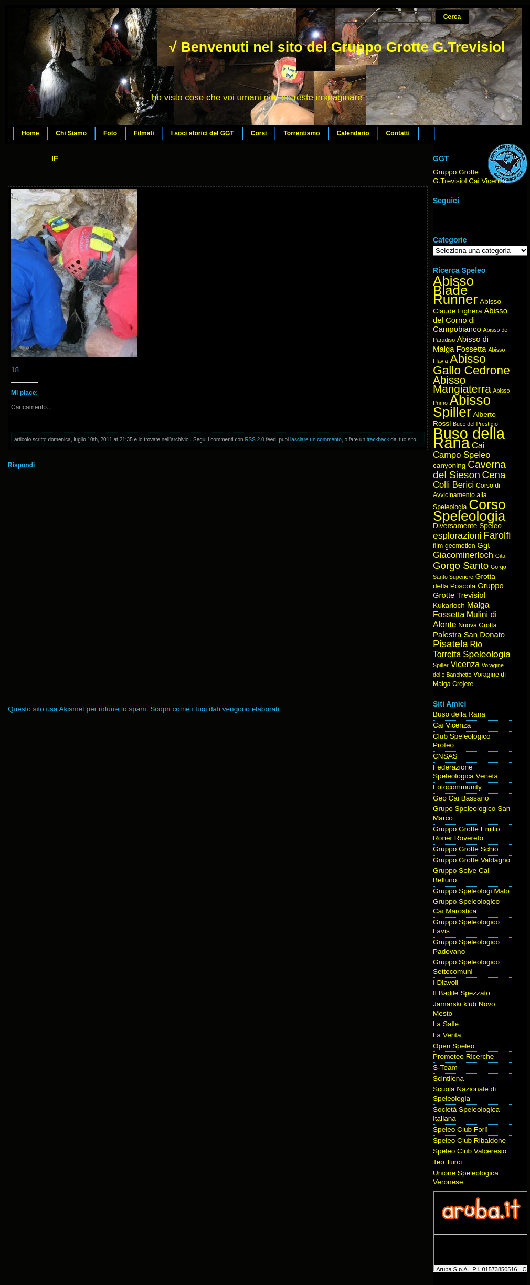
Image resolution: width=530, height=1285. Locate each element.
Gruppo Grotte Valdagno (471, 860)
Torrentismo (301, 133)
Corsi (259, 133)
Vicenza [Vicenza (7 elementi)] (465, 664)
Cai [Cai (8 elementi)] (478, 445)
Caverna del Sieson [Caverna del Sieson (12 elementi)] (469, 469)
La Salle (446, 1024)
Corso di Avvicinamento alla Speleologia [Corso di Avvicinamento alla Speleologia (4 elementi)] (466, 496)
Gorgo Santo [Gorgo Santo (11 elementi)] (461, 565)
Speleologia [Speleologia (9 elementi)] (487, 654)
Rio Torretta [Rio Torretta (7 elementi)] (457, 649)
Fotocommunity (457, 787)
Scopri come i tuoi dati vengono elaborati (214, 709)
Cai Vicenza (452, 725)
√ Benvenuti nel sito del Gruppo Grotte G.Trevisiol (337, 47)
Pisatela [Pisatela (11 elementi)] (450, 643)
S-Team (445, 1067)
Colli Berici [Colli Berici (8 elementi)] (453, 485)
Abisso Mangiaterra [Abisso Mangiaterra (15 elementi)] (462, 384)
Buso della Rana (459, 714)
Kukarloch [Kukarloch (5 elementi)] (449, 605)
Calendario (353, 133)
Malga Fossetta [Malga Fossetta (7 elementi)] (461, 610)
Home (30, 133)
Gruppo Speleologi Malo (471, 891)
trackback (378, 440)
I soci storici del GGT (202, 133)
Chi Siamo (71, 133)
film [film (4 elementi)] (438, 546)
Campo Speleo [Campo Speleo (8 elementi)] (461, 455)
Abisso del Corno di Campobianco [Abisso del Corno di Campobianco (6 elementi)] (470, 320)
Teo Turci (447, 1162)
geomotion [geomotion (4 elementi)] (460, 546)
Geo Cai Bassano (461, 798)
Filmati (144, 133)
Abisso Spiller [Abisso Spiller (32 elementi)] (462, 406)
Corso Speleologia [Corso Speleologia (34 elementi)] (469, 510)
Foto (110, 133)
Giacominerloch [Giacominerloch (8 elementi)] (463, 555)
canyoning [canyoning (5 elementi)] (449, 465)
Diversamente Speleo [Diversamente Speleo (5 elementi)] (467, 526)
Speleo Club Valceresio (469, 1151)
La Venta (447, 1035)
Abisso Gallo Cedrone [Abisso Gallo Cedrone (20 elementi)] (471, 364)
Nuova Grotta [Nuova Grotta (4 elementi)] (477, 625)
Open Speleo (453, 1046)
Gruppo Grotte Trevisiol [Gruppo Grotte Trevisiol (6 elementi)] (468, 590)
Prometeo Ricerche (463, 1056)
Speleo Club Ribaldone (469, 1140)
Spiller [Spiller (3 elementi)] (441, 665)
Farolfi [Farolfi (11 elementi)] (497, 535)
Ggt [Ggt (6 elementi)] (483, 545)
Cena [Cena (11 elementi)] (494, 474)
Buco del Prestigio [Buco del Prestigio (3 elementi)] (475, 423)
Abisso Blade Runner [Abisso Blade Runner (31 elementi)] (455, 290)
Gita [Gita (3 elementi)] (500, 556)
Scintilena (448, 1078)
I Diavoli (445, 982)
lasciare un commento (316, 440)
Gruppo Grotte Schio (466, 849)
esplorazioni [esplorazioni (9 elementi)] (457, 535)
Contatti (398, 133)
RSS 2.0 (254, 440)
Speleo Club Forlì (460, 1129)
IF (54, 158)
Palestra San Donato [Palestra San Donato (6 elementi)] (469, 634)
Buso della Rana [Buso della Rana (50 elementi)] (469, 438)
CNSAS (445, 756)
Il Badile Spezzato (461, 993)
